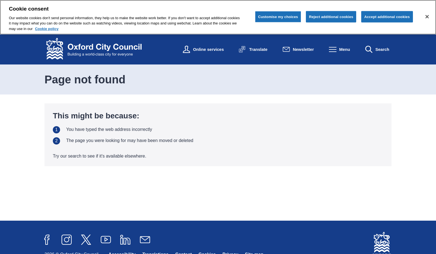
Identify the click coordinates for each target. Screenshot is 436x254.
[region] (218, 17)
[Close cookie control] (427, 17)
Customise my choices (278, 16)
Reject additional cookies (331, 16)
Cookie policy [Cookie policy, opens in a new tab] (47, 29)
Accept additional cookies (387, 16)
